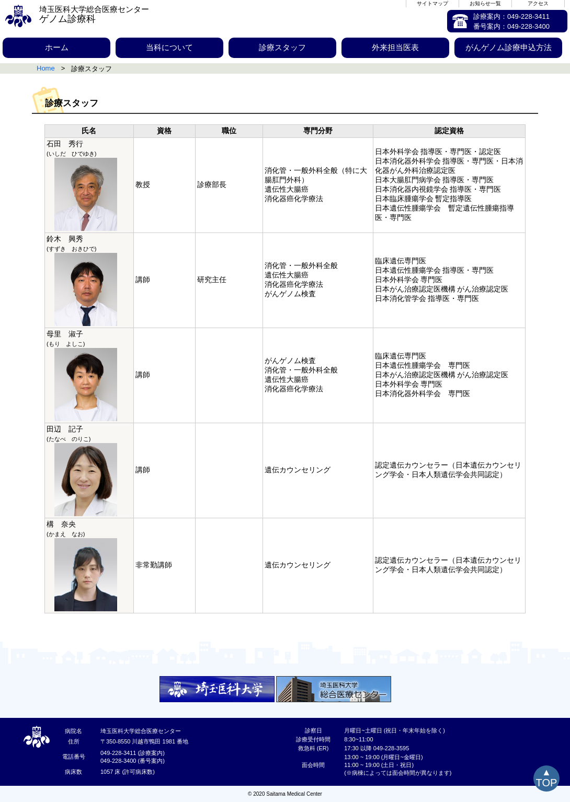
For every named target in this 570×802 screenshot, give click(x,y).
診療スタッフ (282, 47)
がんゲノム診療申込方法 (508, 47)
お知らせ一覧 (485, 3)
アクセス (538, 3)
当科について (169, 47)
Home (46, 68)
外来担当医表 (395, 47)
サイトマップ (432, 3)
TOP (546, 782)
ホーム (57, 47)
